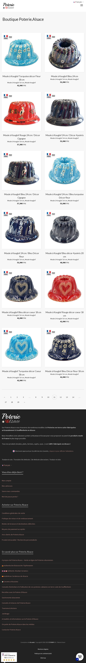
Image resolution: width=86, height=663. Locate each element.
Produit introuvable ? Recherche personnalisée (19, 540)
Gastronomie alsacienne (11, 597)
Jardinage (5, 614)
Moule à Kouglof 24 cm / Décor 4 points (64, 135)
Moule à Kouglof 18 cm (15, 82)
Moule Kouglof (30, 82)
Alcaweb (32, 642)
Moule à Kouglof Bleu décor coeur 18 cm (21, 312)
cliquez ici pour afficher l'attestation (61, 451)
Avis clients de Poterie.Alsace (13, 534)
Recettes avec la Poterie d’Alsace (14, 592)
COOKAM (51, 642)
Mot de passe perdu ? (10, 497)
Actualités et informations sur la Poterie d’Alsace (20, 619)
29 (18, 402)
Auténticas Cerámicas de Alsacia (15, 576)
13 (67, 397)
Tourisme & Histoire (9, 608)
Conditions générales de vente (13, 513)
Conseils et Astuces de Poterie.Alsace (16, 603)
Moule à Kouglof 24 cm (58, 79)
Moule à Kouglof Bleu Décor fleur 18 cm (64, 371)
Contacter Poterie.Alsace (11, 630)
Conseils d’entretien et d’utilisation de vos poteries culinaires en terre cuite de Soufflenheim (36, 587)
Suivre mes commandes (11, 491)
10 (48, 397)
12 (61, 397)
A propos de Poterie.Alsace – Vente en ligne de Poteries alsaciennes (27, 560)
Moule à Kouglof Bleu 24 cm (64, 76)
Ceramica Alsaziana (10, 581)
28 (12, 402)
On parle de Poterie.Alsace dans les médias (18, 624)
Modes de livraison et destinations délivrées (18, 524)
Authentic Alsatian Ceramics (15, 571)
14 (73, 397)
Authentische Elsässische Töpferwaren (17, 565)
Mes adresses (7, 486)
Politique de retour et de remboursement (17, 518)
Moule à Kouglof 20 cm (58, 259)
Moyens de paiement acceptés (13, 529)
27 (6, 402)
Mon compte (6, 480)
